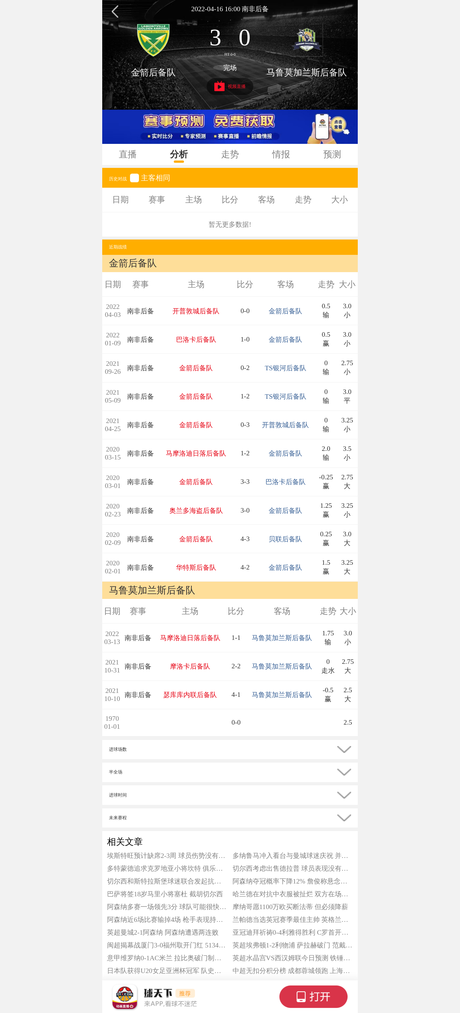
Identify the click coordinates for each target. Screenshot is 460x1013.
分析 (179, 154)
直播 (128, 154)
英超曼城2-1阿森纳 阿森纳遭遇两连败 (162, 932)
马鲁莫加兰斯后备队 (306, 72)
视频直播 (230, 86)
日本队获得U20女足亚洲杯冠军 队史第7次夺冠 (167, 971)
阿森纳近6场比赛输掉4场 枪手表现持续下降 (167, 919)
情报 (281, 154)
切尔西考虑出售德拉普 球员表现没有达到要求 (293, 868)
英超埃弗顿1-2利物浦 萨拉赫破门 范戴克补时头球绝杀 (293, 945)
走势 (230, 154)
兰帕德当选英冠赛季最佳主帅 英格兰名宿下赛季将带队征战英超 (293, 919)
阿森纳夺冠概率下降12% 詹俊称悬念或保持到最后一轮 (293, 881)
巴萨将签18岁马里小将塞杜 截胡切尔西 (165, 894)
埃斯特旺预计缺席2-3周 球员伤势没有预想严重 (167, 856)
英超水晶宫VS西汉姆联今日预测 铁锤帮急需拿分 (293, 958)
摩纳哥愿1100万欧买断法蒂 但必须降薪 (290, 907)
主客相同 (150, 178)
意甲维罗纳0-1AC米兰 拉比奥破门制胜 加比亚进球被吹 (167, 958)
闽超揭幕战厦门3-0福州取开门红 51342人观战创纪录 (167, 945)
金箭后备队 (153, 72)
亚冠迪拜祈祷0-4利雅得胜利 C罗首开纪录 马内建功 (293, 932)
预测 (332, 154)
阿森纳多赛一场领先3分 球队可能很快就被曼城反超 (167, 907)
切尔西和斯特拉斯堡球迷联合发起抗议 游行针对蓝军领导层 (167, 881)
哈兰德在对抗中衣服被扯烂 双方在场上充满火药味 (293, 894)
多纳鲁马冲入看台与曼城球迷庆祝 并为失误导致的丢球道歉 (293, 856)
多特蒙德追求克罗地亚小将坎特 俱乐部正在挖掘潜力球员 (167, 868)
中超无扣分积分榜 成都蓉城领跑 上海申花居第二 (293, 971)
